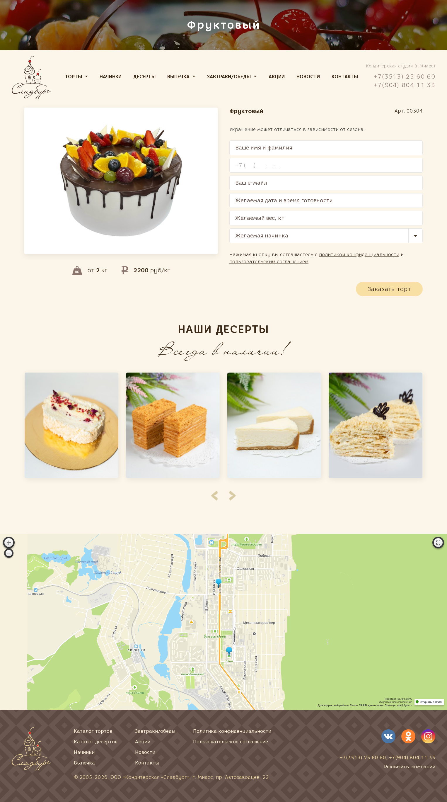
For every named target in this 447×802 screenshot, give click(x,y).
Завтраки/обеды (229, 76)
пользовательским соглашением (268, 261)
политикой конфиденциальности (359, 254)
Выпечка (178, 76)
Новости (308, 76)
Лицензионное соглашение (395, 702)
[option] (71, 425)
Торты (73, 76)
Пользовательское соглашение (230, 742)
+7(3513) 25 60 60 (404, 76)
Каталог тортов (93, 731)
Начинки (111, 76)
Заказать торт (389, 289)
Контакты (345, 76)
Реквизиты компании (409, 766)
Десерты (144, 76)
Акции (277, 76)
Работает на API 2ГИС (398, 698)
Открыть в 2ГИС (431, 702)
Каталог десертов (95, 742)
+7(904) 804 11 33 (404, 85)
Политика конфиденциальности (232, 731)
